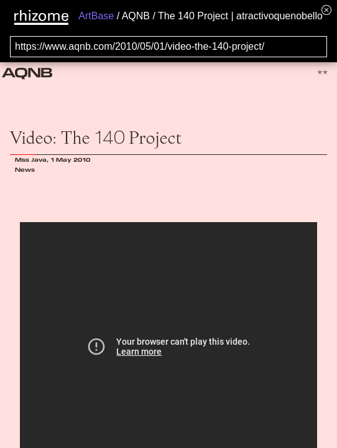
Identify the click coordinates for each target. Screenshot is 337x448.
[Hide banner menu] (326, 9)
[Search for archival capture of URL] (168, 46)
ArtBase (96, 16)
